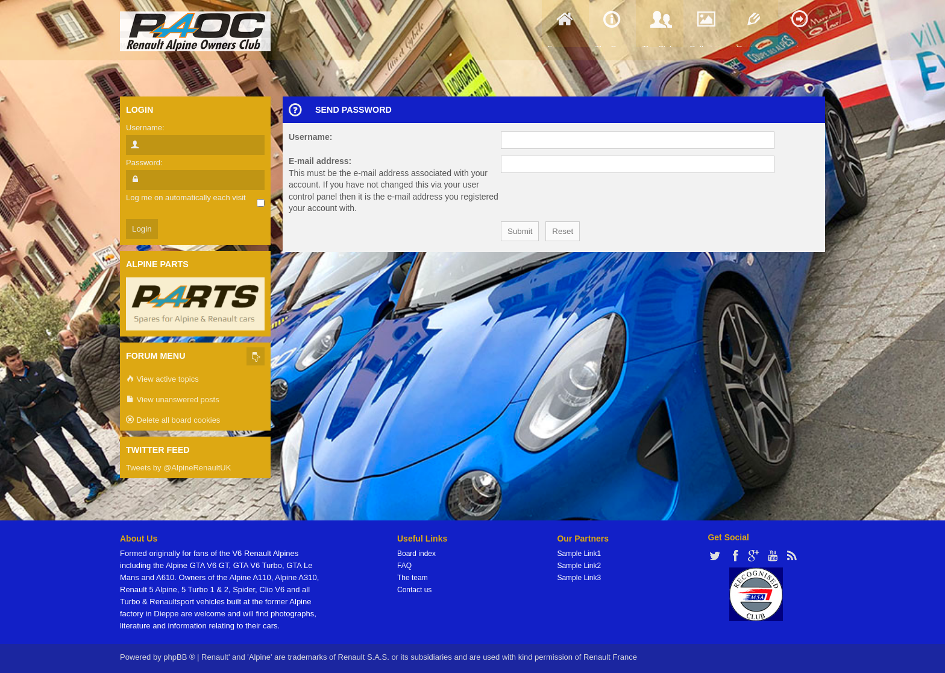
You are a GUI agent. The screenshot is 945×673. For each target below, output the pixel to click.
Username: (310, 137)
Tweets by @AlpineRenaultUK (178, 467)
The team (412, 577)
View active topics (162, 379)
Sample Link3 (579, 577)
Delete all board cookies (173, 420)
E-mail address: (320, 161)
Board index (416, 553)
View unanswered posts (172, 400)
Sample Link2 (579, 565)
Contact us (414, 590)
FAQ (404, 565)
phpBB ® (179, 657)
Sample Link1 (579, 553)
